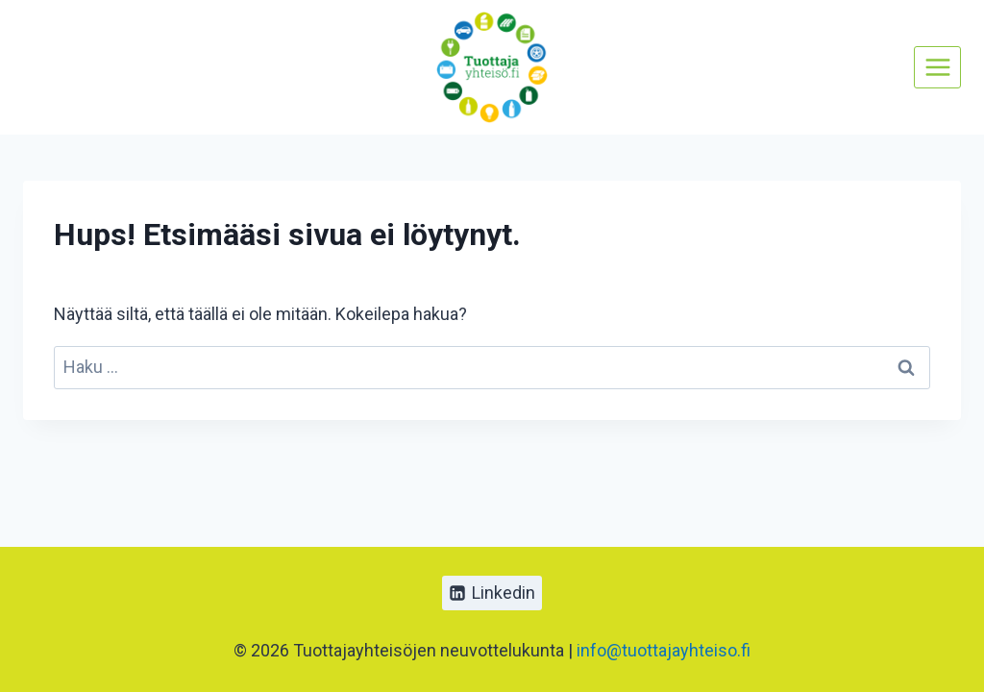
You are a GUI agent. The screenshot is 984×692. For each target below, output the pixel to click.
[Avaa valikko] (937, 66)
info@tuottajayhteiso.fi (663, 650)
